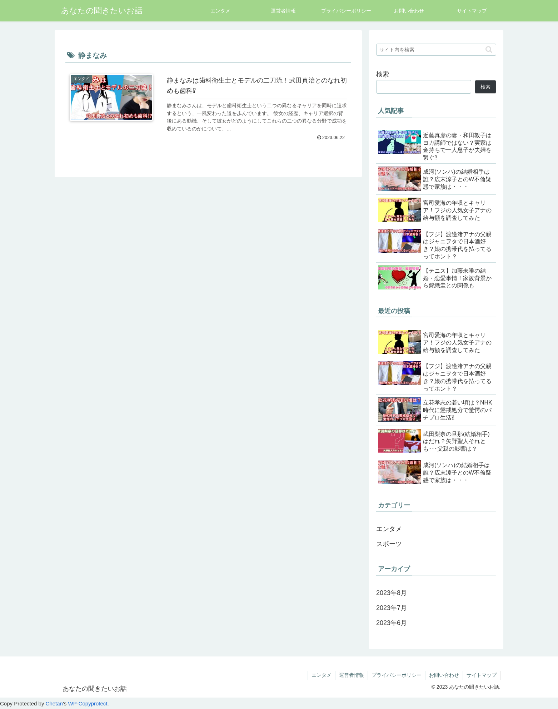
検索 (382, 74)
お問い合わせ (444, 675)
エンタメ (322, 675)
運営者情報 (351, 675)
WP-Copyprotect (87, 703)
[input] (436, 50)
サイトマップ (482, 675)
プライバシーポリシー (397, 675)
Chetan (54, 703)
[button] (489, 49)
